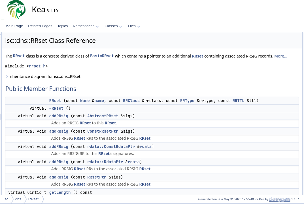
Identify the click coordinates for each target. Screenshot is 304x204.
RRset (70, 56)
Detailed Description (276, 141)
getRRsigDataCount (280, 98)
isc (6, 199)
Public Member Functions (280, 35)
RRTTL (142, 113)
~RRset (107, 120)
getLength (272, 85)
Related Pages (40, 26)
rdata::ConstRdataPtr (162, 159)
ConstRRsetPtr (153, 143)
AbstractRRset (153, 128)
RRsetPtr (147, 189)
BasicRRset (153, 56)
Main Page (14, 26)
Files (134, 26)
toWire (270, 116)
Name (136, 106)
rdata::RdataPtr (156, 174)
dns (18, 199)
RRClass (182, 106)
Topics (62, 26)
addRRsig (109, 128)
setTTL (270, 110)
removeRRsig (275, 104)
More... (145, 62)
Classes (113, 26)
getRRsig (272, 92)
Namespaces (86, 26)
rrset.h (88, 72)
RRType (238, 106)
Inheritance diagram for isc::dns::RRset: (94, 82)
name (150, 106)
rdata (197, 159)
